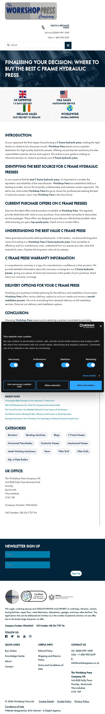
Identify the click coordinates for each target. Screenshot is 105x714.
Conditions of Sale (14, 706)
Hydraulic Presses (50, 443)
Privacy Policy (82, 701)
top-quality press (40, 222)
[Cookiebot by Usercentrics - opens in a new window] (81, 326)
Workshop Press (56, 146)
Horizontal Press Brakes (20, 443)
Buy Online (11, 650)
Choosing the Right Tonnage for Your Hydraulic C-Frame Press (29, 400)
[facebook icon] (7, 636)
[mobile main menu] (68, 45)
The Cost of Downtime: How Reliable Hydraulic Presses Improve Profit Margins (36, 409)
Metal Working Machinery (22, 451)
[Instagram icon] (31, 636)
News (47, 451)
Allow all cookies (85, 385)
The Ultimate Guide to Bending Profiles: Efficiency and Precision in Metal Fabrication (38, 414)
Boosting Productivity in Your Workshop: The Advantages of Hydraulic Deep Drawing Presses (42, 418)
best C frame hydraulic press (44, 179)
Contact (9, 666)
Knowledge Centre (15, 656)
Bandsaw (12, 435)
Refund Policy (45, 650)
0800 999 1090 (84, 650)
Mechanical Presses (78, 443)
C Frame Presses (76, 435)
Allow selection (52, 385)
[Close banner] (101, 326)
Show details (89, 375)
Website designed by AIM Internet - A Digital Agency (33, 710)
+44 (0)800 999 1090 (58, 32)
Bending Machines (35, 435)
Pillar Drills (83, 451)
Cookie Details (46, 701)
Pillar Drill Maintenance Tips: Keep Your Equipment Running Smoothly (32, 405)
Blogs (57, 435)
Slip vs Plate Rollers (18, 459)
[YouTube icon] (25, 636)
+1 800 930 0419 (61, 37)
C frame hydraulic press (69, 142)
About (8, 661)
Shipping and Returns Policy (49, 658)
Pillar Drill (64, 451)
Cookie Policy (64, 701)
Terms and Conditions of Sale (50, 667)
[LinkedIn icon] (19, 636)
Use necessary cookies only (19, 385)
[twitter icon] (13, 636)
